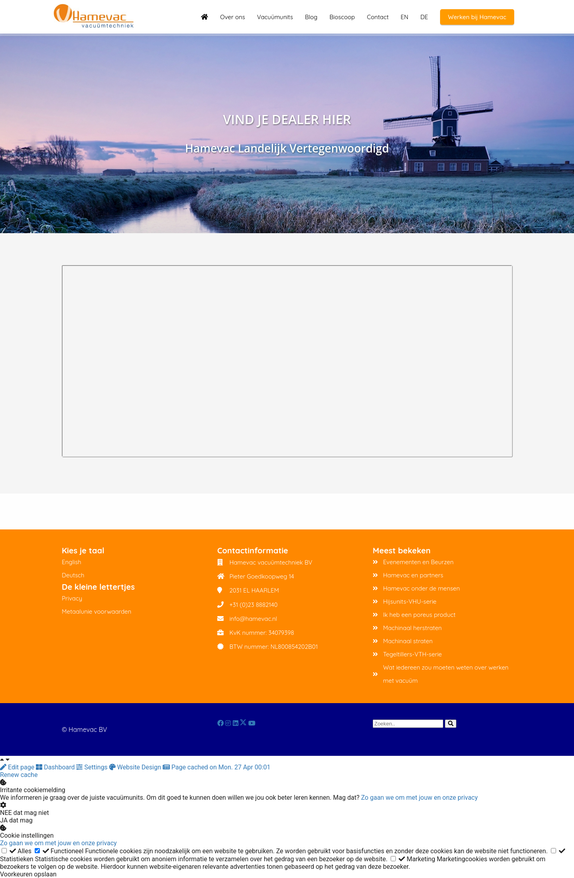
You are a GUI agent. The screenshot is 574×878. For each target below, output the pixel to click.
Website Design (136, 767)
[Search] (450, 723)
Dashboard (56, 767)
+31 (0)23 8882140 (253, 604)
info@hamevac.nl (253, 618)
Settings (92, 767)
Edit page (18, 767)
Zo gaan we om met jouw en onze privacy (419, 797)
